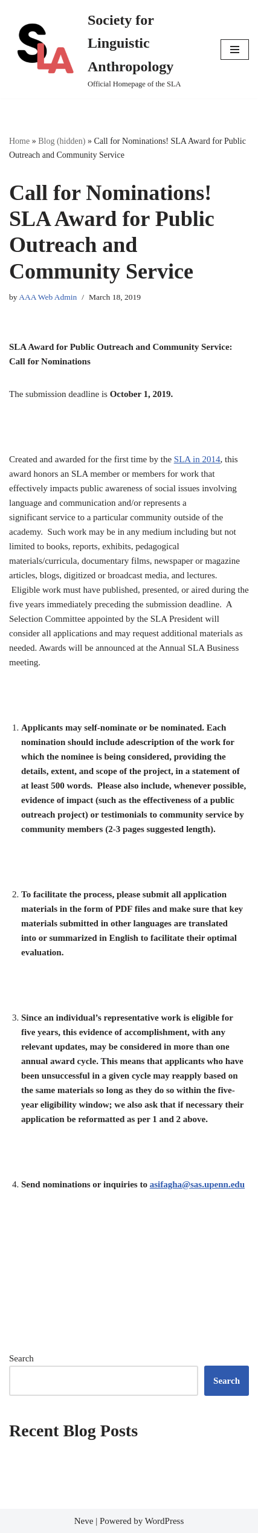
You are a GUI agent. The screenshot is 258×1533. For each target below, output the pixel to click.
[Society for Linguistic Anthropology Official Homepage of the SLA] (105, 49)
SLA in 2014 (197, 459)
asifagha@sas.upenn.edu (197, 1184)
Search (21, 1358)
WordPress (164, 1521)
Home (19, 141)
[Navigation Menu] (235, 49)
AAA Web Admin (48, 297)
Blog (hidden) (61, 141)
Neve (84, 1521)
